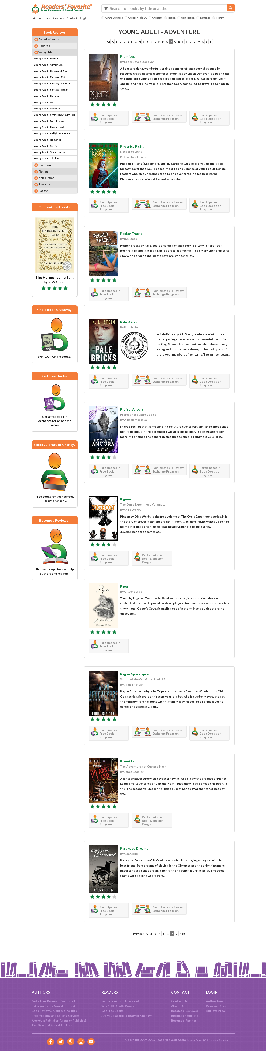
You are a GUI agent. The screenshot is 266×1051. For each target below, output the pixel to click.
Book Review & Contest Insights (54, 1011)
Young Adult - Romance (49, 157)
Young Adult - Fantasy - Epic (53, 86)
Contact (72, 18)
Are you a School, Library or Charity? (126, 1015)
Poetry (107, 21)
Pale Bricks (130, 331)
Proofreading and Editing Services (55, 1015)
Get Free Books (112, 1011)
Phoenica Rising (135, 156)
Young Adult (49, 57)
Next (187, 944)
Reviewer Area (216, 1006)
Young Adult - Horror (48, 114)
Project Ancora (134, 419)
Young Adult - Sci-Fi (47, 165)
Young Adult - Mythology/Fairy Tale (55, 129)
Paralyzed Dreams (137, 858)
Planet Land (131, 770)
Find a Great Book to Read (120, 1001)
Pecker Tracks (133, 243)
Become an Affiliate (184, 1015)
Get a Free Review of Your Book (54, 1001)
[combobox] (168, 8)
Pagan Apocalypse (138, 683)
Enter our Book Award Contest (53, 1006)
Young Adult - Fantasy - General (55, 93)
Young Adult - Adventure (50, 71)
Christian (162, 17)
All (89, 44)
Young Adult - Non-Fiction (51, 136)
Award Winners (113, 17)
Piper (125, 596)
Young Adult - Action (48, 64)
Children (135, 17)
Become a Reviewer (184, 1011)
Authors (44, 18)
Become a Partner (183, 1020)
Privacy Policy (192, 1039)
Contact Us (179, 1001)
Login (83, 18)
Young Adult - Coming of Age (53, 78)
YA (148, 17)
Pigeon (127, 508)
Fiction (178, 17)
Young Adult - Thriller (48, 179)
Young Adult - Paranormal (51, 143)
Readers (58, 18)
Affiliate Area (215, 1011)
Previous (133, 944)
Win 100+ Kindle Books (117, 1006)
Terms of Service (220, 1039)
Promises (129, 66)
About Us (177, 1006)
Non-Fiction (196, 17)
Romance (216, 17)
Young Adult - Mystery (49, 122)
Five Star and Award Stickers (52, 1025)
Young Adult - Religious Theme (54, 150)
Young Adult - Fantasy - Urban (54, 100)
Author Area (215, 1001)
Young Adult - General (48, 107)
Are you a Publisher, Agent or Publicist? (59, 1020)
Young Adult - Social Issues (52, 172)
